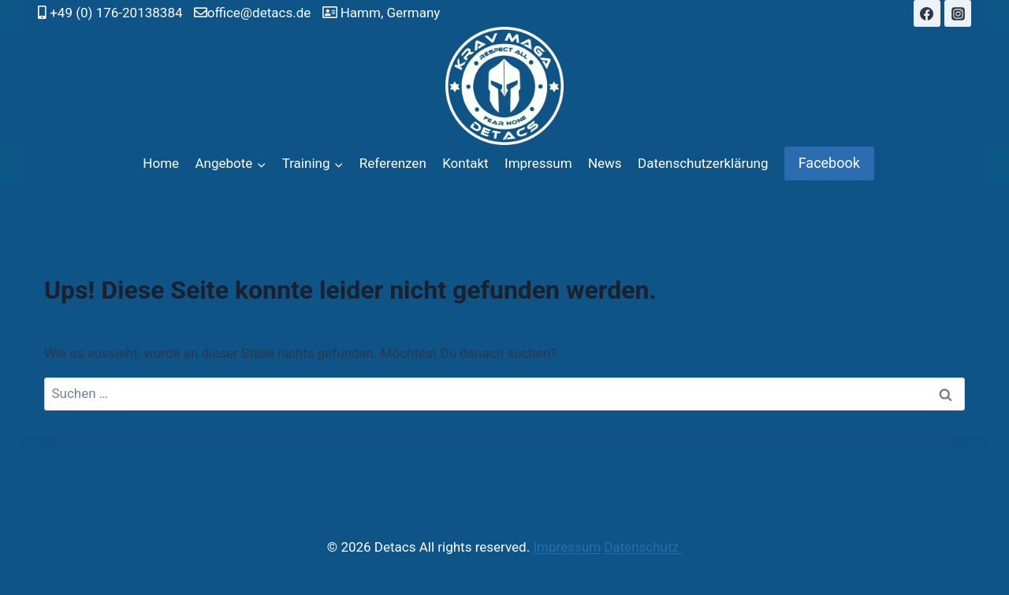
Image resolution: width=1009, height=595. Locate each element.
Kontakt (465, 163)
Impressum (538, 163)
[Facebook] (927, 13)
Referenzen (392, 163)
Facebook (829, 162)
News (605, 163)
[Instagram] (957, 13)
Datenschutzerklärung (703, 163)
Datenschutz (643, 547)
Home (161, 163)
